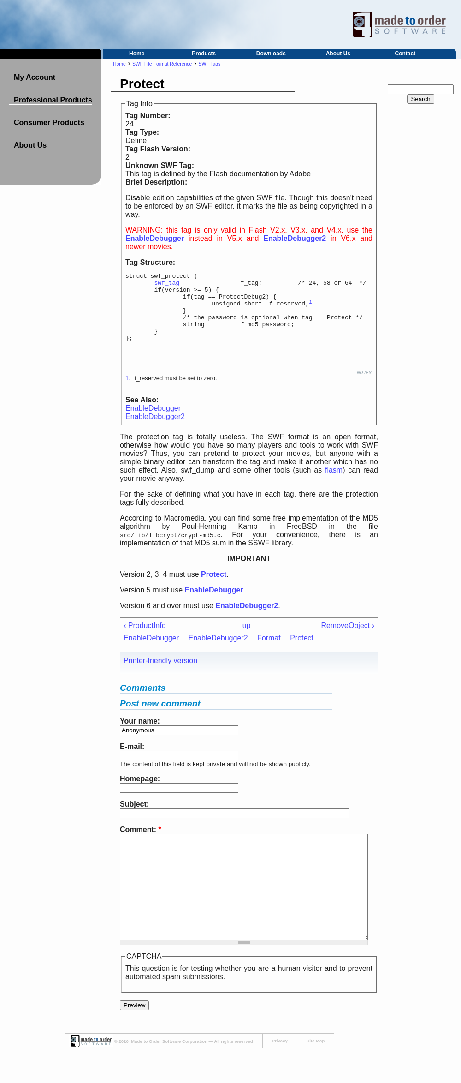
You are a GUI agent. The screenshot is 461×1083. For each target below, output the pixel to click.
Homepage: (140, 792)
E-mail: (132, 760)
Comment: (140, 843)
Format (269, 652)
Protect (301, 652)
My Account (34, 77)
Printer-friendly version (160, 674)
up (246, 639)
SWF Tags (210, 63)
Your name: (140, 735)
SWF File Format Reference (162, 63)
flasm (334, 484)
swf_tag (166, 285)
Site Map (316, 1075)
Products (204, 53)
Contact (405, 53)
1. (127, 392)
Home (136, 53)
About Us (338, 53)
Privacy (280, 1075)
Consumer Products (49, 122)
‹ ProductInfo (145, 639)
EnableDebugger (153, 422)
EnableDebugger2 (155, 430)
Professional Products (53, 100)
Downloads (271, 53)
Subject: (134, 818)
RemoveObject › (347, 639)
